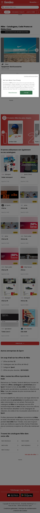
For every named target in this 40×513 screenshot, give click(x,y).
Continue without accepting (31, 76)
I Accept (26, 92)
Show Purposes (13, 92)
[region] (20, 85)
